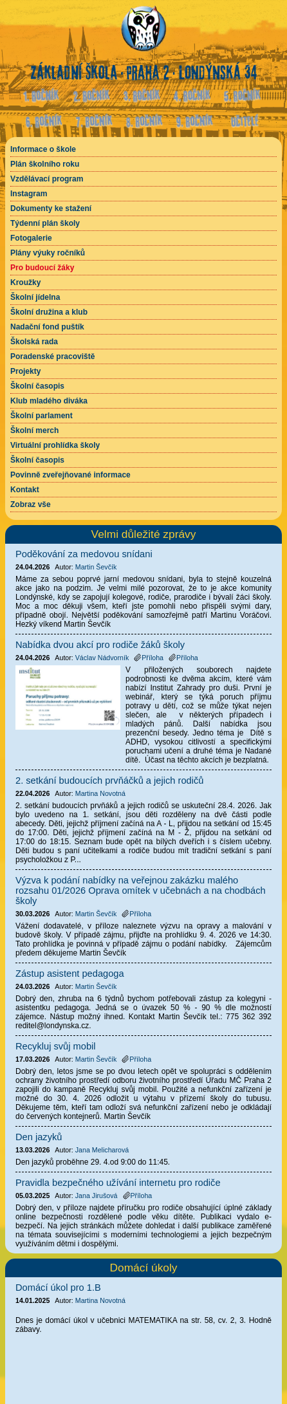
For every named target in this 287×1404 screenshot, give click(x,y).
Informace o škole (43, 149)
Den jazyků (38, 1137)
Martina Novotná (100, 1300)
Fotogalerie (31, 238)
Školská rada (34, 341)
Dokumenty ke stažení (50, 208)
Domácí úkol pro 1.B (58, 1287)
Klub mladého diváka (49, 400)
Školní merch (34, 430)
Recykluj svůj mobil (55, 1046)
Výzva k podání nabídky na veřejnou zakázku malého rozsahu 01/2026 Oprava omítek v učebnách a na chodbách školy (140, 890)
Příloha (148, 657)
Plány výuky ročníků (47, 252)
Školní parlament (41, 415)
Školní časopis (37, 386)
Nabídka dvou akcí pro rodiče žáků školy (100, 645)
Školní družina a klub (49, 312)
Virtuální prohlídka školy (55, 445)
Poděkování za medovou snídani (84, 554)
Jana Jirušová (96, 1195)
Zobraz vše (30, 504)
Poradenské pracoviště (52, 356)
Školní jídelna (35, 297)
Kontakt (24, 489)
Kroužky (25, 282)
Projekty (25, 371)
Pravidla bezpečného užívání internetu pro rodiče (118, 1183)
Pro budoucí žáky (42, 267)
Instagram (28, 193)
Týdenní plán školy (45, 223)
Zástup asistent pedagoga (69, 973)
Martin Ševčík (96, 567)
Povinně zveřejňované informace (70, 474)
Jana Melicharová (102, 1150)
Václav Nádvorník (102, 657)
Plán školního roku (44, 164)
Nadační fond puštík (47, 326)
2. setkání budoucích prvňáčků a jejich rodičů (109, 780)
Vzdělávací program (46, 178)
